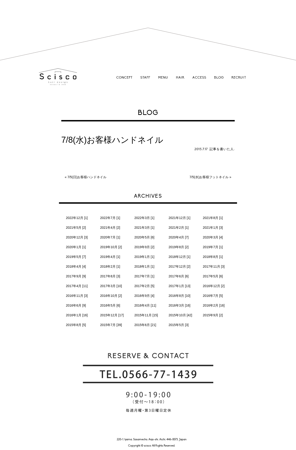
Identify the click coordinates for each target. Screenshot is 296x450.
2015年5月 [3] (178, 325)
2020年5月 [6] (144, 237)
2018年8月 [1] (213, 257)
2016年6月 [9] (76, 305)
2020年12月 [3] (77, 237)
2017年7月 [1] (144, 276)
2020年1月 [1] (76, 247)
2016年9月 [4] (144, 296)
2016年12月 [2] (214, 286)
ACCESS (199, 77)
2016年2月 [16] (214, 305)
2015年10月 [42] (180, 315)
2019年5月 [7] (76, 257)
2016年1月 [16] (77, 315)
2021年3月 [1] (144, 227)
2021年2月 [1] (178, 227)
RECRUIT (238, 77)
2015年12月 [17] (112, 315)
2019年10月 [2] (111, 247)
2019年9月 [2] (144, 247)
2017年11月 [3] (214, 266)
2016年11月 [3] (77, 296)
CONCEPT (124, 77)
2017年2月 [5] (144, 286)
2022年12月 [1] (77, 218)
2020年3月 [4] (213, 237)
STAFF (145, 77)
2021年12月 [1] (179, 218)
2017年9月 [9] (76, 276)
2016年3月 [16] (179, 305)
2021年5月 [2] (76, 227)
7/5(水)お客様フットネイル (209, 177)
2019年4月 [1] (110, 257)
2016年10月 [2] (111, 296)
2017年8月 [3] (110, 276)
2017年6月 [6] (178, 276)
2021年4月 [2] (110, 227)
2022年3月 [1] (144, 218)
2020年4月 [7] (178, 237)
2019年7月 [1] (213, 247)
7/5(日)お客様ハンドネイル (87, 177)
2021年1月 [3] (213, 227)
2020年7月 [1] (110, 237)
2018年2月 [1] (110, 266)
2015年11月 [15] (146, 315)
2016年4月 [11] (145, 305)
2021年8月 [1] (213, 218)
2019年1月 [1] (144, 257)
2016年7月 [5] (213, 296)
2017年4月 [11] (77, 286)
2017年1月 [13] (179, 286)
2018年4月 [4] (76, 266)
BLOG (219, 77)
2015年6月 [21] (145, 325)
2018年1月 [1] (144, 266)
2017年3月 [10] (111, 286)
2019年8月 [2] (178, 247)
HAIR (180, 77)
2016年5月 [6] (110, 305)
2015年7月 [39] (111, 325)
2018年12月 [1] (179, 257)
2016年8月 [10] (179, 296)
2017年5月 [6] (213, 276)
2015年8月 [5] (76, 325)
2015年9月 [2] (213, 315)
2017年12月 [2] (179, 266)
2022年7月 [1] (110, 218)
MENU (163, 77)
